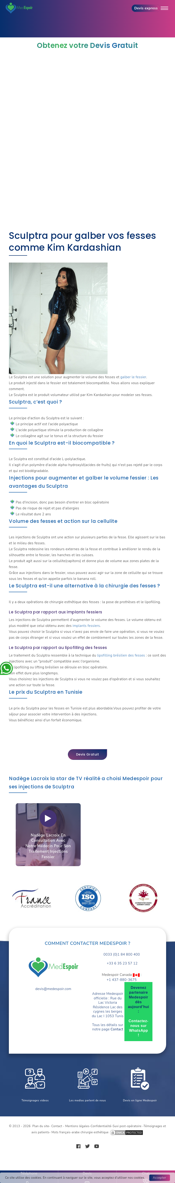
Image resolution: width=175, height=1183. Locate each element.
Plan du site (40, 1126)
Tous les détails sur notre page (107, 1027)
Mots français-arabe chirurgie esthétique (79, 1132)
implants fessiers (86, 625)
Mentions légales (77, 1126)
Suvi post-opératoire (127, 1126)
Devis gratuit (87, 754)
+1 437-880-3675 (122, 980)
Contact (56, 1126)
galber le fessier (133, 377)
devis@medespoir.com (53, 989)
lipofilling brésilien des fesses (121, 655)
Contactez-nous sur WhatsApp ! (138, 1028)
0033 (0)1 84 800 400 (121, 954)
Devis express (146, 8)
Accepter (159, 1178)
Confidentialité (101, 1126)
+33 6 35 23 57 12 (122, 963)
